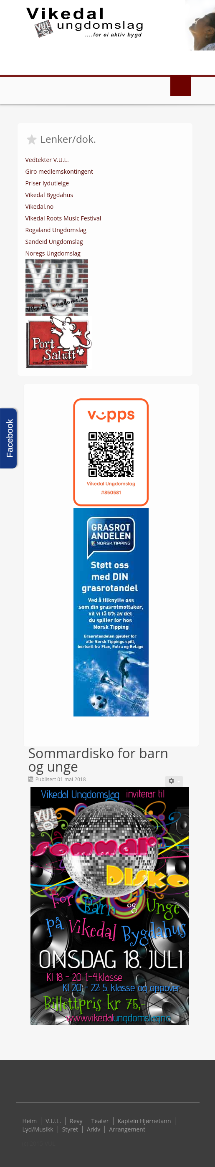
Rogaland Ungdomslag (55, 230)
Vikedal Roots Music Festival (63, 218)
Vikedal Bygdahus (49, 195)
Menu (180, 85)
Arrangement (127, 1129)
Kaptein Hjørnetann (144, 1121)
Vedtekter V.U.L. (47, 160)
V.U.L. (53, 1121)
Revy (76, 1121)
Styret (70, 1129)
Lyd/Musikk (38, 1129)
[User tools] (174, 781)
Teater (100, 1121)
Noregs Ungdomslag (53, 253)
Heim (30, 1121)
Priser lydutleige (47, 183)
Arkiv (93, 1129)
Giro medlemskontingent (59, 171)
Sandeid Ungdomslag (54, 242)
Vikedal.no (39, 206)
